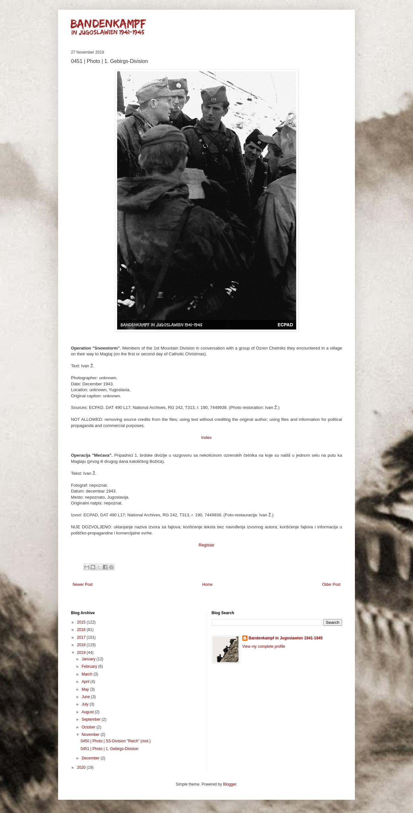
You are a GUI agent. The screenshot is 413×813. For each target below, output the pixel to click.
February (90, 666)
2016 (82, 629)
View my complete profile (263, 646)
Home (207, 584)
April (86, 681)
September (92, 719)
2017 (82, 637)
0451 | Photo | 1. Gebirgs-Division (109, 749)
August (88, 712)
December (91, 758)
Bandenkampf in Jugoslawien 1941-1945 (286, 638)
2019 (82, 652)
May (86, 689)
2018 (82, 645)
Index (206, 437)
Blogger (229, 784)
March (88, 674)
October (89, 727)
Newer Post (83, 584)
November (91, 734)
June (86, 697)
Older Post (331, 584)
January (89, 659)
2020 (82, 767)
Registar (206, 545)
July (86, 704)
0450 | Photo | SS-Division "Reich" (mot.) (116, 741)
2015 (82, 622)
